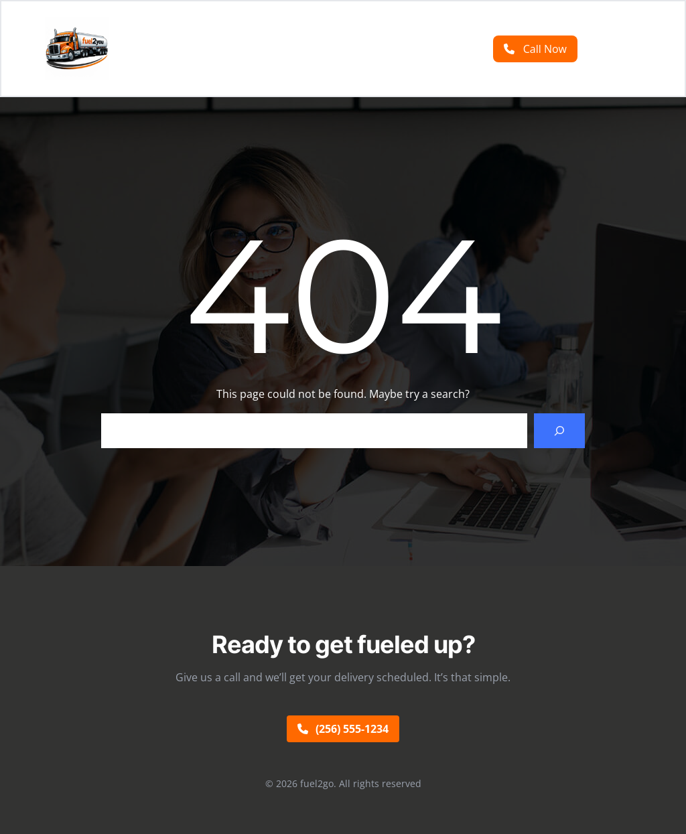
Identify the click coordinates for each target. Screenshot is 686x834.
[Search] (559, 430)
